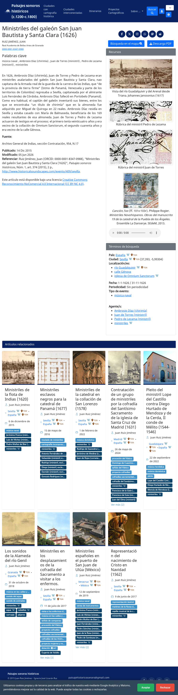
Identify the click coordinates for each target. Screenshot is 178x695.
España (120, 255)
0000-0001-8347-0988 (13, 49)
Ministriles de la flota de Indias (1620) (17, 394)
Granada (13, 572)
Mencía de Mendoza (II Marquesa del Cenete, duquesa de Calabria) (159, 490)
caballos (22, 610)
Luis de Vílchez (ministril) (18, 440)
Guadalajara (156, 444)
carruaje (10, 615)
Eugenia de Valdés (50, 653)
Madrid (118, 439)
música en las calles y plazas (18, 592)
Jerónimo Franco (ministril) (18, 435)
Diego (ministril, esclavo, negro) (53, 467)
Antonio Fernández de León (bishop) (53, 454)
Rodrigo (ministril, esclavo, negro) (53, 463)
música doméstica (85, 440)
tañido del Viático (120, 468)
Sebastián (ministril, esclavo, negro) (53, 458)
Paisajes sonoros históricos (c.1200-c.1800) (25, 11)
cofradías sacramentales (124, 477)
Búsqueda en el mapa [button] (126, 43)
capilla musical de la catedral (124, 611)
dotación (46, 648)
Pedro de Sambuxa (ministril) (88, 638)
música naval (122, 295)
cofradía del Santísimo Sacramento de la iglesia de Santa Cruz (124, 481)
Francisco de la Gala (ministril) (124, 491)
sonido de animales (15, 601)
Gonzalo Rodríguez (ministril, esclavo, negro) (53, 477)
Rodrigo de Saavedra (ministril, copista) (88, 449)
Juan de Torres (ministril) (130, 315)
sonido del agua (14, 596)
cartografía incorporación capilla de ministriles (53, 444)
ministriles (121, 323)
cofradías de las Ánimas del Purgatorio (53, 639)
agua (8, 610)
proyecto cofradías (121, 472)
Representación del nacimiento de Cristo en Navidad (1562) (124, 562)
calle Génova (122, 272)
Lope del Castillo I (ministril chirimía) (159, 481)
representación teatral (123, 602)
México (85, 585)
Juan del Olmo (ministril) (123, 500)
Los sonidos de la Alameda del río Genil (17, 555)
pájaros (21, 615)
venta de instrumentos (88, 606)
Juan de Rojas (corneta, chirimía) (88, 458)
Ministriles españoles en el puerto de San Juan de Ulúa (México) (87, 560)
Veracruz (83, 581)
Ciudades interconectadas (72, 11)
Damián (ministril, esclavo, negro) (53, 472)
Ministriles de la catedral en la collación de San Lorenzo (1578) (88, 399)
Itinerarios (95, 11)
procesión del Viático (122, 458)
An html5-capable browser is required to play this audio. (135, 233)
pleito (150, 476)
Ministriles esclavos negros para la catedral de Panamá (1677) (53, 399)
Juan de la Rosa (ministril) (88, 633)
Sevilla (124, 259)
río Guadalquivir (125, 267)
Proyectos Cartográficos (116, 11)
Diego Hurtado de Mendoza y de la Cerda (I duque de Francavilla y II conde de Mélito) (159, 485)
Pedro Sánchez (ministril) (88, 629)
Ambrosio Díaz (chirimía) (130, 311)
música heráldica (156, 467)
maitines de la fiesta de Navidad (124, 607)
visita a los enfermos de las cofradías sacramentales (53, 611)
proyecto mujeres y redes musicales (53, 644)
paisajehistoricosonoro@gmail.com (88, 677)
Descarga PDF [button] (160, 43)
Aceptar (145, 687)
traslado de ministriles (52, 440)
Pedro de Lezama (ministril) (132, 319)
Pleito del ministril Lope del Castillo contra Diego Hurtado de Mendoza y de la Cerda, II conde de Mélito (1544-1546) (158, 410)
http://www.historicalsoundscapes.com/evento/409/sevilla (41, 171)
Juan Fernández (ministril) (88, 624)
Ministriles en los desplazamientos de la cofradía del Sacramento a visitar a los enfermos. (53, 567)
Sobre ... (136, 11)
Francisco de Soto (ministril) (124, 495)
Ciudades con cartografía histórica (50, 11)
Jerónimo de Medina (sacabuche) (88, 454)
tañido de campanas (51, 621)
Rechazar (165, 687)
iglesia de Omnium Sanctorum (134, 276)
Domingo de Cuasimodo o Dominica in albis (124, 463)
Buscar (152, 11)
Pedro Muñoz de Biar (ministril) (18, 444)
